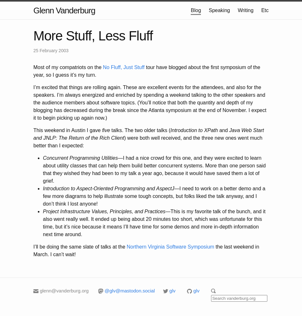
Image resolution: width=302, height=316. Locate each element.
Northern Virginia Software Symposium (170, 246)
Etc (265, 10)
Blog (196, 10)
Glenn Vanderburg (64, 10)
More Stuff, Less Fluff (93, 35)
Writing (246, 10)
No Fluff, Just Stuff (124, 67)
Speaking (219, 10)
